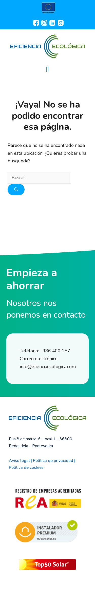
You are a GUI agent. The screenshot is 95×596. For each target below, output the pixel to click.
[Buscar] (16, 189)
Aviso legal (19, 460)
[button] (47, 69)
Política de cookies (26, 467)
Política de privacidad (53, 460)
